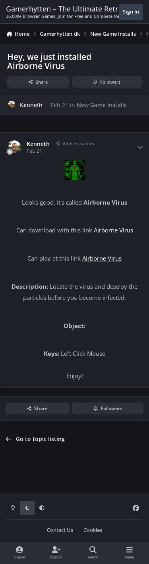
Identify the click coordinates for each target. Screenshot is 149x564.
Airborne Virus (113, 230)
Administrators (78, 143)
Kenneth (31, 105)
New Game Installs (102, 105)
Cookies (92, 530)
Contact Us (60, 530)
